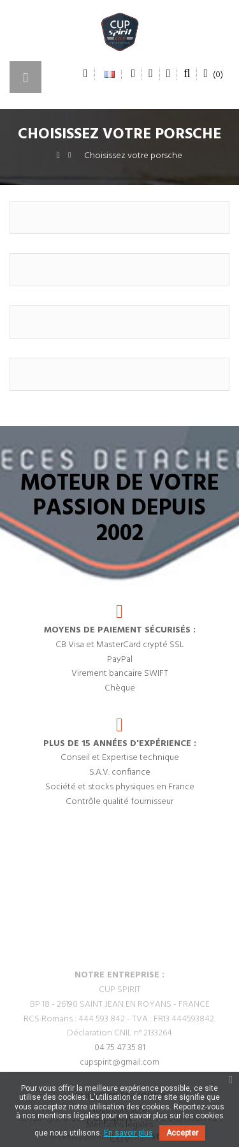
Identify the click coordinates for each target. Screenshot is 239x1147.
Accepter (182, 1133)
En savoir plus (128, 1133)
